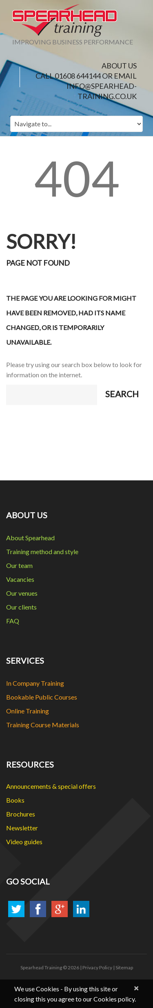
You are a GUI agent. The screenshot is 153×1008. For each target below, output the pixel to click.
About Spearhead (30, 537)
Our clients (21, 607)
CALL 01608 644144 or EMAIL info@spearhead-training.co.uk (86, 86)
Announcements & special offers (51, 786)
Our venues (22, 593)
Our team (19, 565)
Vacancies (20, 579)
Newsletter (22, 828)
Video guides (24, 841)
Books (15, 800)
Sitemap (124, 967)
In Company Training (35, 683)
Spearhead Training (41, 967)
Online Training (27, 711)
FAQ (12, 621)
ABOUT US (119, 65)
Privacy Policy (97, 967)
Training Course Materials (42, 724)
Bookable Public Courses (41, 697)
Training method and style (42, 551)
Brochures (20, 814)
